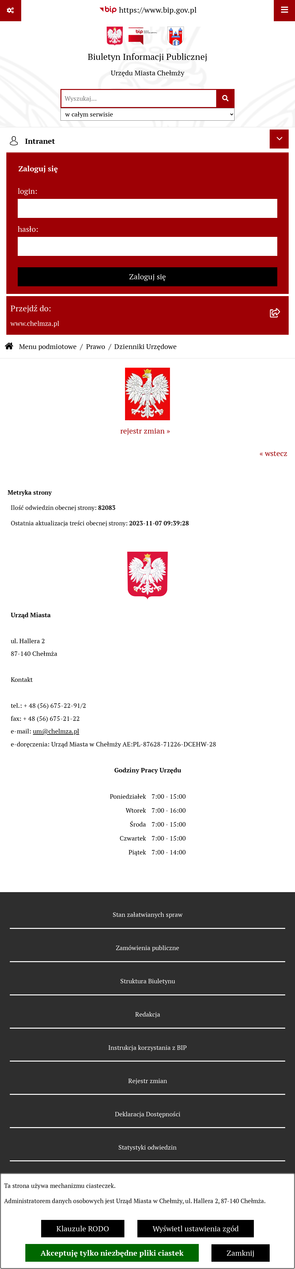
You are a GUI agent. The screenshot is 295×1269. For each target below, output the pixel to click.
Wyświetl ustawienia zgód (196, 1229)
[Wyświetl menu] (284, 10)
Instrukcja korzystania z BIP (147, 1048)
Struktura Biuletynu (147, 981)
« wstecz (273, 453)
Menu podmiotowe (48, 346)
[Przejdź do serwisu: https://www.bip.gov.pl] (148, 10)
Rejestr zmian (147, 1081)
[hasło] (147, 246)
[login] (147, 208)
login (26, 191)
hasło (27, 229)
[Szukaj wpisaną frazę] (226, 98)
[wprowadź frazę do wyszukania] (138, 98)
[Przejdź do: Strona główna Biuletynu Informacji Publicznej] (9, 346)
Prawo (95, 346)
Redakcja (147, 1014)
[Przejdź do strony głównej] (147, 55)
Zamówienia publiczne (147, 948)
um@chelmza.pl (56, 731)
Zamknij (240, 1253)
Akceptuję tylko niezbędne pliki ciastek (112, 1253)
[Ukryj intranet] (279, 139)
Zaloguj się (147, 277)
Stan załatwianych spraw (148, 915)
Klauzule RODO (82, 1229)
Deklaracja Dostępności (147, 1114)
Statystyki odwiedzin (147, 1147)
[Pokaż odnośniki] (10, 10)
